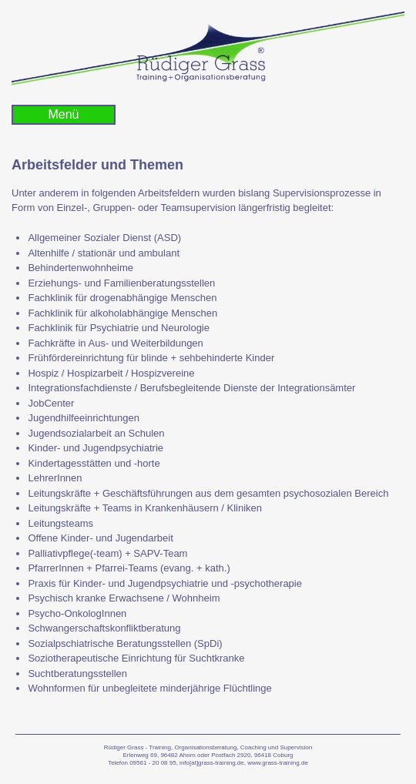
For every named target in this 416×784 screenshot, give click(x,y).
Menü (63, 114)
